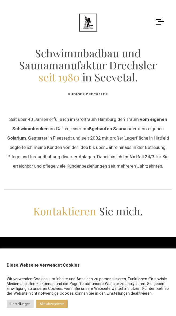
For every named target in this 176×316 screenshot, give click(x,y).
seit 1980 (59, 77)
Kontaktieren (64, 211)
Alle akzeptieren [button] (52, 304)
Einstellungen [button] (20, 304)
